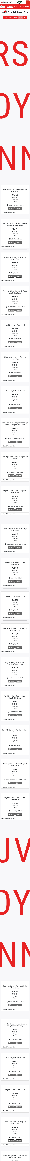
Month (15, 17)
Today (5, 17)
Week (10, 17)
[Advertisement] (15, 25)
